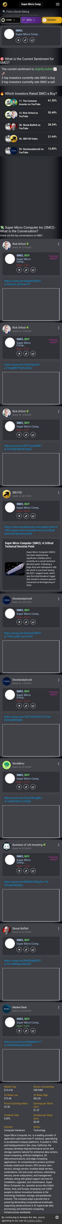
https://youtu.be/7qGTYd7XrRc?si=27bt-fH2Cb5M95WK (27, 718)
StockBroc (18, 763)
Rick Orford (19, 244)
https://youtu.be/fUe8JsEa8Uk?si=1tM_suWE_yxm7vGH (22, 634)
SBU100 (17, 492)
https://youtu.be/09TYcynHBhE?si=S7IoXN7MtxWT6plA (23, 447)
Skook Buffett (20, 928)
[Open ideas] (31, 20)
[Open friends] (52, 20)
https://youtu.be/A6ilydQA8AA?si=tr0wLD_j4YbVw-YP (22, 282)
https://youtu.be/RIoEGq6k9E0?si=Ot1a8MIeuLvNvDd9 (22, 962)
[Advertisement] (31, 191)
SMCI (19, 30)
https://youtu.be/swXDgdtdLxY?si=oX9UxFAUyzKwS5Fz (22, 1043)
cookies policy (34, 1220)
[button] (57, 1217)
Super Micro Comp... (28, 34)
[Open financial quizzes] (10, 20)
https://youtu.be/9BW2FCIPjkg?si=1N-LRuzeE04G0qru (26, 883)
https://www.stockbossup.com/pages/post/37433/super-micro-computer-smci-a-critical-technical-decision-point (30, 530)
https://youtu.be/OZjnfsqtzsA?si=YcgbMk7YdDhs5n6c (22, 366)
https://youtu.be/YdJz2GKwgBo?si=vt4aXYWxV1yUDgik (23, 799)
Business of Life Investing (27, 844)
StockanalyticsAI (22, 598)
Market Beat (19, 1007)
